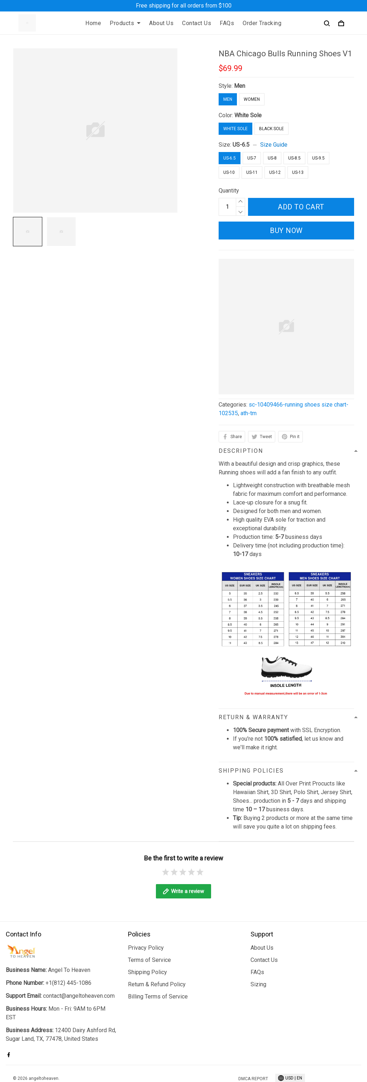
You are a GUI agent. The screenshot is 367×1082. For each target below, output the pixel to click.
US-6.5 (241, 144)
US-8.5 (294, 158)
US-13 (298, 172)
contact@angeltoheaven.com (79, 966)
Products (125, 23)
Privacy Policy (146, 918)
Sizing (258, 954)
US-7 (251, 158)
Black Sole (271, 128)
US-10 (229, 172)
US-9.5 (318, 158)
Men (239, 85)
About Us (161, 23)
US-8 (272, 158)
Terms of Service (149, 930)
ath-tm (248, 413)
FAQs (227, 23)
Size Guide (273, 144)
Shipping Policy (147, 942)
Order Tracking (262, 23)
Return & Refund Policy (157, 954)
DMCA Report (253, 1049)
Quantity (229, 190)
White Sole (248, 115)
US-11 (252, 172)
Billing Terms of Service (158, 966)
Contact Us (196, 23)
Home (93, 23)
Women (252, 99)
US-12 (275, 172)
